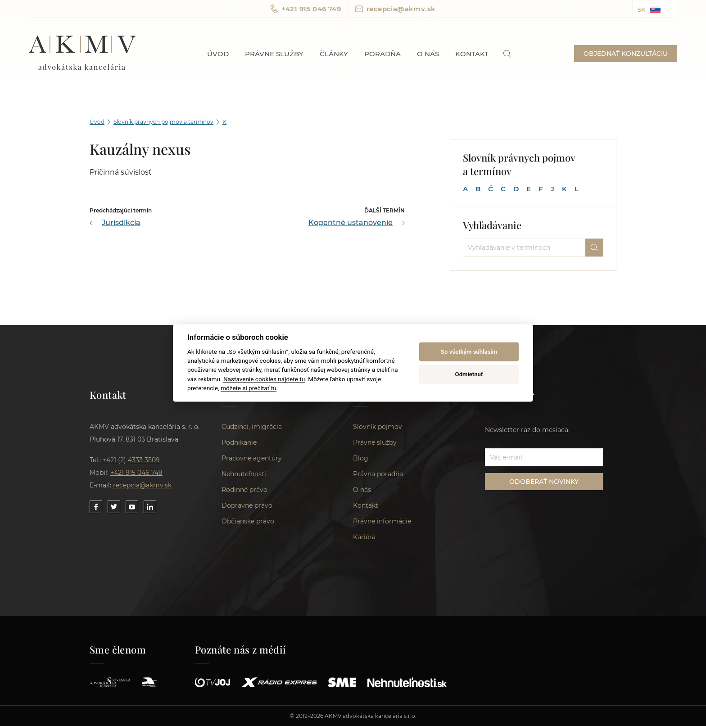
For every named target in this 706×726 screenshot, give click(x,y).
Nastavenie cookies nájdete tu (264, 378)
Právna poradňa (378, 474)
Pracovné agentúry (252, 458)
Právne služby (274, 54)
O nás (428, 54)
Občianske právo (248, 521)
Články (334, 54)
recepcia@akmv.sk (395, 9)
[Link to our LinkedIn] (150, 507)
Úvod (218, 54)
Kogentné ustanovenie (350, 222)
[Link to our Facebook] (96, 507)
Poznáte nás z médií (240, 649)
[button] (654, 9)
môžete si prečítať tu (248, 388)
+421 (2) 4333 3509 (131, 460)
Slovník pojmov (377, 427)
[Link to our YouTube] (132, 507)
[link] (507, 54)
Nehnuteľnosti (244, 474)
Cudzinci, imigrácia (252, 427)
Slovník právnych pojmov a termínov (163, 121)
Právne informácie (382, 521)
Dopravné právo (247, 505)
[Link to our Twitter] (114, 507)
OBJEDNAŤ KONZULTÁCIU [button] (626, 54)
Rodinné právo (244, 490)
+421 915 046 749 (306, 9)
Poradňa (382, 54)
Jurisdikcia (121, 222)
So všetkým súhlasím (469, 351)
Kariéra (364, 537)
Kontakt (472, 54)
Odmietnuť (469, 374)
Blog (360, 458)
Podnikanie (239, 442)
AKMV (82, 54)
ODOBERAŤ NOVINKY (544, 482)
